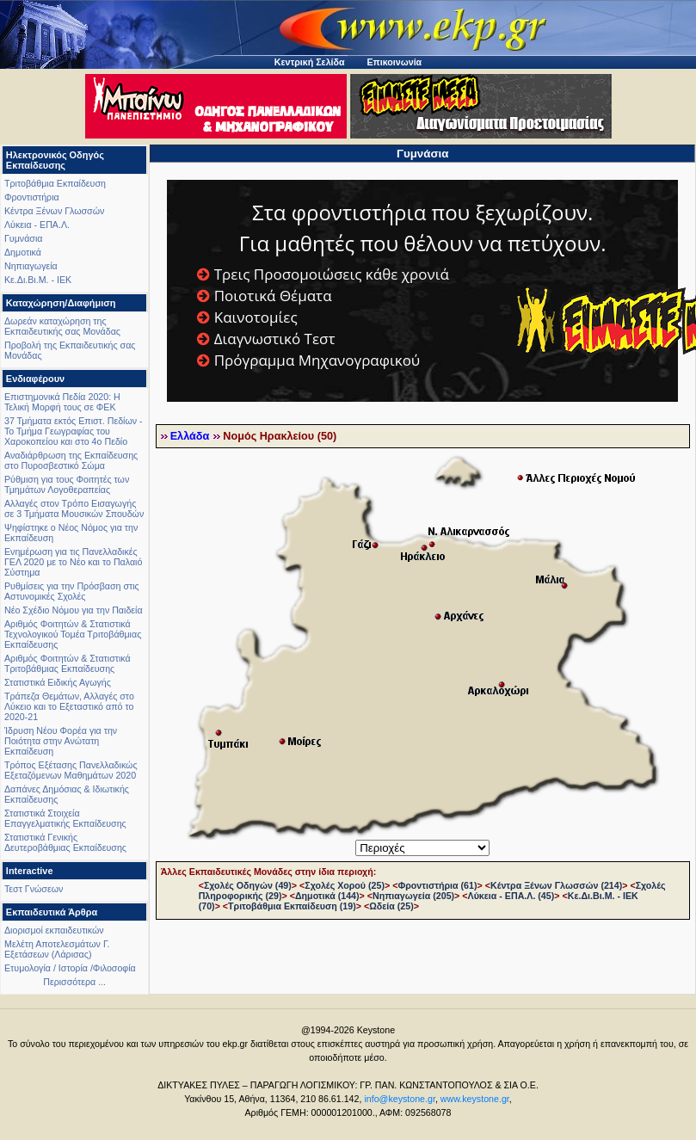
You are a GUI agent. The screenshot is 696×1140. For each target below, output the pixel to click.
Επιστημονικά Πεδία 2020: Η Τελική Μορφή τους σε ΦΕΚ (62, 401)
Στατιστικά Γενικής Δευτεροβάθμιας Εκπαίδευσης (65, 842)
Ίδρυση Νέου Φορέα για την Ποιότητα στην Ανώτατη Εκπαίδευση (60, 740)
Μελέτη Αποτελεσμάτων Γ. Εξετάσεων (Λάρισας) (57, 949)
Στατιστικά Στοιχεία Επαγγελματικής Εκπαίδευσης (65, 818)
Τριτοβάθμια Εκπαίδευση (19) (292, 906)
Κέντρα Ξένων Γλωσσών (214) (556, 885)
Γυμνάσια (23, 238)
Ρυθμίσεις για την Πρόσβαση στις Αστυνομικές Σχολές (71, 591)
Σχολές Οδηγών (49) (248, 885)
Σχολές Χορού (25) (345, 885)
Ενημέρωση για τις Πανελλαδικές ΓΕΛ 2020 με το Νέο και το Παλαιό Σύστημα (73, 561)
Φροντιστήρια (31, 197)
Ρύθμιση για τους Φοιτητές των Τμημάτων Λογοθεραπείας (66, 484)
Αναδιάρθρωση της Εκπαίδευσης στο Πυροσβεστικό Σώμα (71, 460)
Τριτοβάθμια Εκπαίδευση (55, 183)
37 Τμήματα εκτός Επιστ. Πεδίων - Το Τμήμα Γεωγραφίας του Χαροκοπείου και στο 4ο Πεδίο (73, 431)
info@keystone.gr (399, 1099)
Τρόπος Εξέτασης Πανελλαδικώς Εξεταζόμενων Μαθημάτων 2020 (71, 770)
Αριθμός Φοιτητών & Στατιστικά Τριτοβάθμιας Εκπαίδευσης (67, 663)
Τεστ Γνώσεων (33, 889)
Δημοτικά (22, 252)
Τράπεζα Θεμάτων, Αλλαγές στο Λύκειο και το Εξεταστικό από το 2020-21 (69, 706)
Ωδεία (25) (391, 906)
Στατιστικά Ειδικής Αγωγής (57, 682)
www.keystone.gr (474, 1099)
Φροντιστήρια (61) (437, 885)
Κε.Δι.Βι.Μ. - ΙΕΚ (37, 279)
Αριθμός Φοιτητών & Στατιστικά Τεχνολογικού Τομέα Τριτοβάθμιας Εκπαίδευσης (72, 634)
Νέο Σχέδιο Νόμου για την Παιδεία (73, 610)
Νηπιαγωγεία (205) (413, 895)
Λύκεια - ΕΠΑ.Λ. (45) (511, 895)
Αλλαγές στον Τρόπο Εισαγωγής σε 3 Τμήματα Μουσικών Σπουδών (74, 508)
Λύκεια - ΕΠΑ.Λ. (37, 224)
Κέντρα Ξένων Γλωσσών (54, 211)
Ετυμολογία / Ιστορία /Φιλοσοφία (70, 968)
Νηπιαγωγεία (31, 266)
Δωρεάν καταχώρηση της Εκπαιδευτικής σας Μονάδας (62, 326)
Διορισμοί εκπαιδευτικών (54, 930)
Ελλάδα (190, 436)
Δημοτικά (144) (327, 895)
